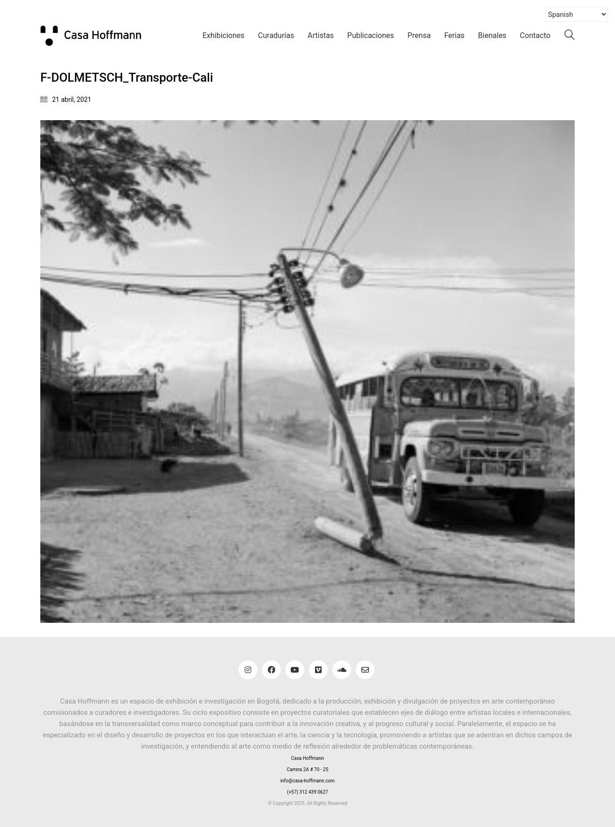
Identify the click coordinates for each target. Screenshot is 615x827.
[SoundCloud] (341, 669)
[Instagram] (248, 669)
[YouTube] (294, 669)
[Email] (365, 669)
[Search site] (569, 36)
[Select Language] (577, 14)
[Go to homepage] (96, 35)
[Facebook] (271, 669)
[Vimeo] (318, 669)
